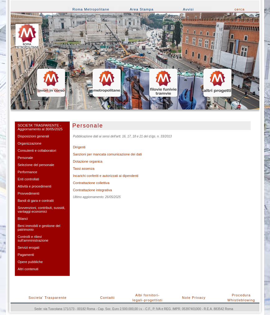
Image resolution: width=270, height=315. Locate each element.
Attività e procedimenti (34, 186)
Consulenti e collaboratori (37, 150)
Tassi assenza (83, 168)
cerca (239, 9)
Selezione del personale (36, 165)
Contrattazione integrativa (92, 190)
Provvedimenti (29, 193)
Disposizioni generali (33, 136)
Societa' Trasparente (48, 297)
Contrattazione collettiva (91, 183)
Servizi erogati (29, 247)
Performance (27, 172)
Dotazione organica (87, 161)
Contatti (107, 297)
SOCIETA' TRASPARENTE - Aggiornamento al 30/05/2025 (40, 127)
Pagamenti (26, 255)
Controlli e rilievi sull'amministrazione (33, 238)
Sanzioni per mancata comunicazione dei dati (107, 154)
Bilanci (23, 218)
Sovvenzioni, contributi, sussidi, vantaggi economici (41, 209)
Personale (25, 158)
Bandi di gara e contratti (36, 200)
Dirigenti (79, 147)
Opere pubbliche (30, 262)
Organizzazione (29, 143)
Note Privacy (194, 297)
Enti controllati (28, 179)
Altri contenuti (28, 269)
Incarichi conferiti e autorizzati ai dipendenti (105, 176)
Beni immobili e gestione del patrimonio (39, 227)
